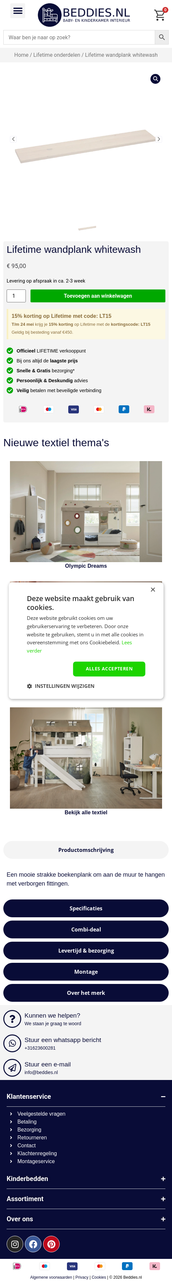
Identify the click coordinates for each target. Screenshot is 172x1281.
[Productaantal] (16, 295)
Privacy (82, 1277)
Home (21, 55)
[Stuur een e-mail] (12, 1068)
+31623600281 (40, 1048)
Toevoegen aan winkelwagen (98, 296)
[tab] (86, 850)
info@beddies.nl (41, 1072)
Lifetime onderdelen (56, 55)
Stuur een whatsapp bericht (63, 1039)
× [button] (152, 590)
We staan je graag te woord (53, 1023)
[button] (17, 10)
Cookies (99, 1277)
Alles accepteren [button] (109, 668)
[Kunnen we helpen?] (12, 1019)
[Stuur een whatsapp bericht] (12, 1043)
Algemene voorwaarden (51, 1277)
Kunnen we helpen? (52, 1015)
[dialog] (86, 640)
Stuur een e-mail (48, 1064)
